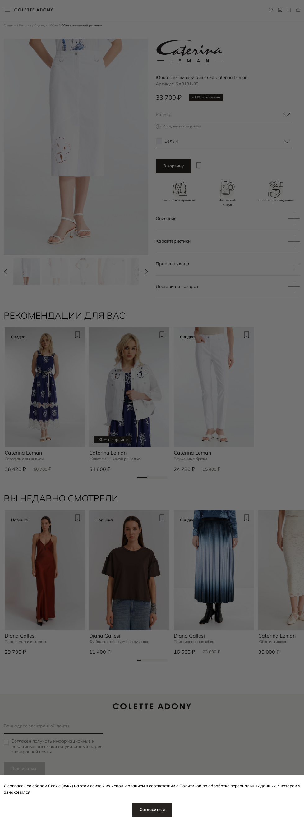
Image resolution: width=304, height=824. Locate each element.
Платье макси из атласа (26, 641)
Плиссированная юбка (194, 641)
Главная (10, 25)
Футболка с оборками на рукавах (118, 641)
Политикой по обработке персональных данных (227, 785)
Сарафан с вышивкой (24, 459)
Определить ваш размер (182, 126)
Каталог (25, 25)
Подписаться (24, 768)
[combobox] (224, 114)
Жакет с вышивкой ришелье (114, 459)
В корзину (173, 165)
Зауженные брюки (190, 459)
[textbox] (224, 114)
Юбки (54, 25)
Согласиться (152, 809)
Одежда (41, 25)
